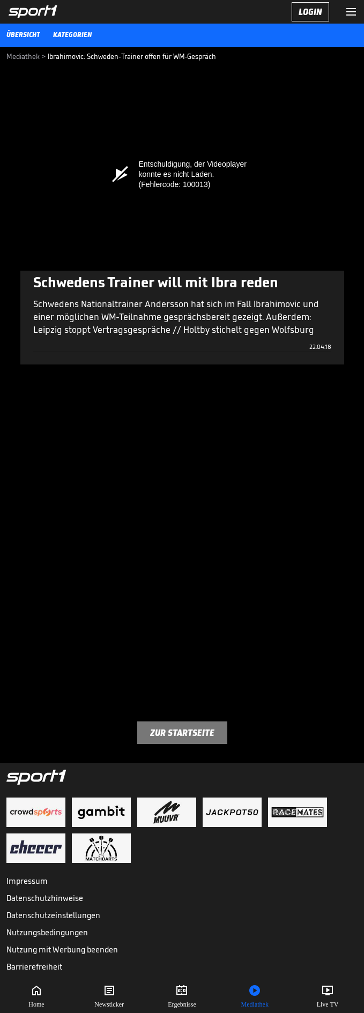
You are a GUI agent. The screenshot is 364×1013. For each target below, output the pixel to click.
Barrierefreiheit (34, 967)
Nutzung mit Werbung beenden (62, 949)
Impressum (27, 881)
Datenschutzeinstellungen (53, 915)
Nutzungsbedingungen (47, 932)
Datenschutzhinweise (44, 898)
